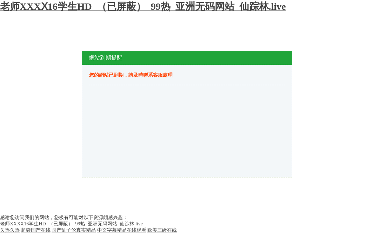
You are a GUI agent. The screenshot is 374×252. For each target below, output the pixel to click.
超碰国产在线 (36, 230)
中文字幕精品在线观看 (121, 230)
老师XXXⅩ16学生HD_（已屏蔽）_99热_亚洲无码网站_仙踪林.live (143, 6)
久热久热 (10, 230)
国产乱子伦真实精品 (74, 230)
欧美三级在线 (162, 230)
